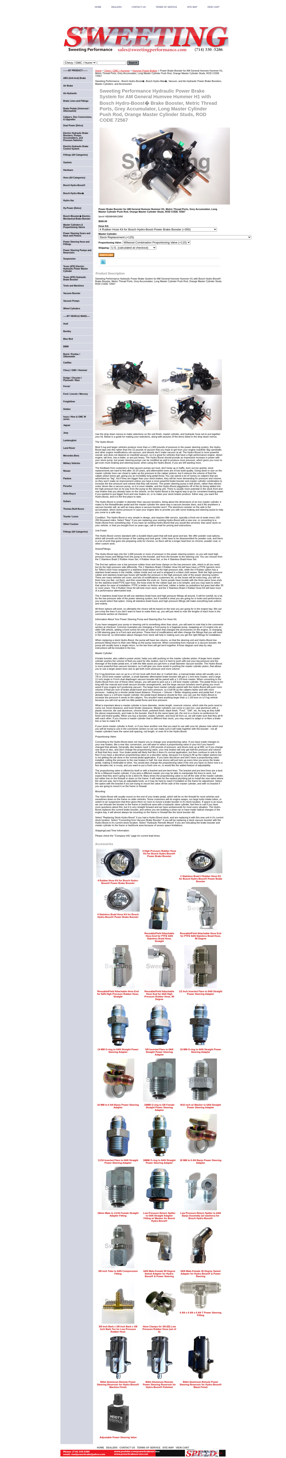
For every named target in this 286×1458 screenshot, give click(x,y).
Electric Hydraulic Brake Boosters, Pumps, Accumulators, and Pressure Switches (75, 136)
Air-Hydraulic (70, 93)
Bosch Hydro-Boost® (74, 185)
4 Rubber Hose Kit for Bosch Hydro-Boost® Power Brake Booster (118, 881)
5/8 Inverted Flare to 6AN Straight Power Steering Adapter (159, 1052)
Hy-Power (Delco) (72, 208)
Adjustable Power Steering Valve (118, 1437)
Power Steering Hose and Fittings (76, 243)
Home (98, 70)
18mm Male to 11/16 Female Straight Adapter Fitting (118, 1214)
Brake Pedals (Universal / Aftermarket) (76, 109)
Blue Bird (68, 339)
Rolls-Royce (69, 494)
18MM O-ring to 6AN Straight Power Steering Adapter (159, 1161)
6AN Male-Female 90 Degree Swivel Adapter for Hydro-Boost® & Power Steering (159, 1274)
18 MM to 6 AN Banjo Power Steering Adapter (200, 1161)
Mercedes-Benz (71, 455)
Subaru (67, 501)
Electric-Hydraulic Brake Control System (75, 147)
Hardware (68, 170)
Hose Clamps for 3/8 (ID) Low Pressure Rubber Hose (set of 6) (159, 1329)
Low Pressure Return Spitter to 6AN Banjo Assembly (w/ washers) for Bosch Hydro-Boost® (200, 1216)
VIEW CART (213, 7)
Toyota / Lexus (70, 516)
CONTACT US (139, 7)
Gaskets (67, 162)
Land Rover (69, 448)
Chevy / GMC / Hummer (117, 70)
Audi (65, 324)
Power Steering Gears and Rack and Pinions (76, 234)
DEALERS (116, 7)
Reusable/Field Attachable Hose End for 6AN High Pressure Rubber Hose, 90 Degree (159, 995)
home (98, 7)
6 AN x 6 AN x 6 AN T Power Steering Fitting (200, 1314)
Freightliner (69, 401)
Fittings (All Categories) (75, 155)
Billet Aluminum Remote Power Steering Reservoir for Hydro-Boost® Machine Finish (118, 1384)
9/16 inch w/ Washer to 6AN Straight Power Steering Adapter (200, 1106)
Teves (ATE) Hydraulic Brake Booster (74, 278)
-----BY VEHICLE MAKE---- (76, 316)
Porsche (67, 486)
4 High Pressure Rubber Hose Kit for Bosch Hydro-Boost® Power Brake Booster (159, 853)
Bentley (67, 331)
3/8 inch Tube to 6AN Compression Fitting (118, 1272)
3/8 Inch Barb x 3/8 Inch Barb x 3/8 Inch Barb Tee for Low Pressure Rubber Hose (118, 1329)
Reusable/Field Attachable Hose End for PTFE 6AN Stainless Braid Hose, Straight (159, 937)
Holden (67, 409)
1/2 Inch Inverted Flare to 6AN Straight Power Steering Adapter (200, 992)
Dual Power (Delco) (73, 125)
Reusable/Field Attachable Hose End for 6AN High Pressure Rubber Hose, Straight (118, 994)
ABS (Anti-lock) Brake (74, 78)
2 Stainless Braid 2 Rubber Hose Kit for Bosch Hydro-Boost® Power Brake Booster (200, 879)
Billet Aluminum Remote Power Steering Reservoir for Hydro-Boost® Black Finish (200, 1384)
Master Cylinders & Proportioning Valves (74, 226)
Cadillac (67, 362)
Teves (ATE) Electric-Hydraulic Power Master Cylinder (75, 268)
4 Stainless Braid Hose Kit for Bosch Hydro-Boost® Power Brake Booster (118, 915)
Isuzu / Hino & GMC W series (74, 418)
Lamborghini (69, 440)
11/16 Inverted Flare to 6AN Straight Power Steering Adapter (118, 1161)
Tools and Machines (73, 286)
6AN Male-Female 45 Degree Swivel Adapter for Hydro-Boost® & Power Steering (201, 1274)
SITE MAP (192, 7)
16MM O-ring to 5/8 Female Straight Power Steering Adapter (159, 1107)
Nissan (66, 471)
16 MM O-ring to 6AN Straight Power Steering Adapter (200, 1050)
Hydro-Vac (68, 200)
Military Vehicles (71, 463)
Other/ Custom (70, 524)
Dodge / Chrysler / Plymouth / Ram (72, 379)
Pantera (67, 478)
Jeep (65, 433)
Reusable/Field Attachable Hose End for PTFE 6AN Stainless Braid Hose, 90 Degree (200, 936)
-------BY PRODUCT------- (75, 70)
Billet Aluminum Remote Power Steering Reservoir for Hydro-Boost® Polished (159, 1384)
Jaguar (66, 425)
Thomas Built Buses (73, 509)
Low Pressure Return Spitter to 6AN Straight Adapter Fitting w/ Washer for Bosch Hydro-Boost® (159, 1217)
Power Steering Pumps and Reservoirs (77, 251)
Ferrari (66, 386)
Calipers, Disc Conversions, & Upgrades (77, 118)
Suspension (69, 259)
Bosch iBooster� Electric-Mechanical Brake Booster (77, 217)
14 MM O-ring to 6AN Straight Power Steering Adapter (118, 1050)
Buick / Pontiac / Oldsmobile (71, 355)
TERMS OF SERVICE (166, 7)
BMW (66, 346)
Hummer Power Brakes (145, 70)
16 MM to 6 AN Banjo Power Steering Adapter (118, 1106)
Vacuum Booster (71, 293)
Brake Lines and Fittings (75, 101)
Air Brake (68, 86)
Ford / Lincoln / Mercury (75, 394)
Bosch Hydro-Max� (73, 193)
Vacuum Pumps (71, 301)
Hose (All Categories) (74, 177)
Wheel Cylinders (71, 308)
